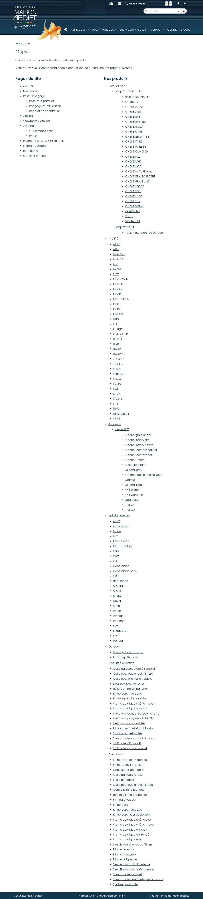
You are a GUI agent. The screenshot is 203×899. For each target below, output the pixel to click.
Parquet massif (124, 227)
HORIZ (117, 348)
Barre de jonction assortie (130, 759)
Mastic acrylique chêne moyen (134, 703)
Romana (119, 620)
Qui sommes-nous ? (42, 131)
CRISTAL (118, 314)
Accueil (20, 43)
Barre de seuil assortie (127, 764)
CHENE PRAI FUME (137, 181)
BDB (115, 264)
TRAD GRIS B (121, 413)
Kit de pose (120, 804)
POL (115, 388)
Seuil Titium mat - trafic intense (133, 869)
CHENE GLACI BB (136, 151)
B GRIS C (119, 254)
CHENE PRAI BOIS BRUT (140, 176)
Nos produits (31, 91)
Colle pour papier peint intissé (133, 673)
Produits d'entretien (121, 663)
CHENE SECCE (134, 186)
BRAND (117, 269)
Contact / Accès (178, 29)
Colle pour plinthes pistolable (132, 678)
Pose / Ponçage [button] (104, 29)
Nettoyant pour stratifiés (129, 723)
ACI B (116, 244)
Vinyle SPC (122, 429)
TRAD (116, 408)
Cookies (154, 896)
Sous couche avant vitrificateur (134, 738)
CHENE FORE (133, 141)
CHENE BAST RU (135, 121)
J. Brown (118, 358)
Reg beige (132, 499)
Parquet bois (116, 86)
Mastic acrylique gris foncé (131, 834)
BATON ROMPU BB (137, 96)
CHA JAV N (120, 279)
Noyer (117, 600)
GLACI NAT (132, 211)
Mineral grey (133, 469)
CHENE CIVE (133, 131)
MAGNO (119, 586)
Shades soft (120, 630)
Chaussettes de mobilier (129, 769)
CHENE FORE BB (135, 146)
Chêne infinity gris (137, 440)
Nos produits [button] (79, 29)
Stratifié (113, 238)
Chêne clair (121, 541)
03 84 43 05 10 (135, 3)
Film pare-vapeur (124, 799)
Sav (115, 625)
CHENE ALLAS (134, 106)
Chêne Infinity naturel (139, 445)
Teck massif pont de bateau (144, 232)
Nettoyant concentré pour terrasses (137, 713)
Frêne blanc (121, 566)
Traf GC (130, 504)
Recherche (30, 150)
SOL (115, 635)
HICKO (117, 339)
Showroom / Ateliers (36, 121)
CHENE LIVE (133, 161)
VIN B (116, 418)
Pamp (129, 216)
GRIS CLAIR (120, 333)
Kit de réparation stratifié (129, 698)
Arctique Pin (121, 526)
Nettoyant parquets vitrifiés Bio (133, 718)
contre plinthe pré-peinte (130, 794)
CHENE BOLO (134, 126)
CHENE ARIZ (133, 111)
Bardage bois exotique (128, 652)
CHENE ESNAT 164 (137, 136)
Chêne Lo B (121, 299)
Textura (118, 640)
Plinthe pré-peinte (125, 859)
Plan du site (165, 896)
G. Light (118, 329)
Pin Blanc (119, 615)
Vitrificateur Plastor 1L (127, 743)
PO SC (117, 383)
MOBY (117, 596)
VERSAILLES (132, 221)
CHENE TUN (132, 201)
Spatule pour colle (125, 884)
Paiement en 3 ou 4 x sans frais (43, 140)
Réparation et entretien (45, 111)
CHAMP (118, 289)
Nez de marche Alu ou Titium (132, 844)
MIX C (117, 378)
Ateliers (28, 115)
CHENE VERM (134, 206)
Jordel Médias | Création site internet (107, 896)
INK (115, 576)
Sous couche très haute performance (138, 879)
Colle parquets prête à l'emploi (134, 668)
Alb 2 (116, 521)
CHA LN (118, 284)
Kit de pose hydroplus (127, 693)
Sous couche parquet (127, 874)
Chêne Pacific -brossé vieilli (143, 474)
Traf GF (130, 509)
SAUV (116, 393)
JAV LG (118, 363)
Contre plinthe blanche (129, 789)
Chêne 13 (132, 101)
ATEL (116, 249)
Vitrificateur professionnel (130, 748)
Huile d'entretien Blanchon (131, 688)
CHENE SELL (133, 191)
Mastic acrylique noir (127, 839)
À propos (29, 125)
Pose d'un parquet (41, 101)
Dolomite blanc (135, 464)
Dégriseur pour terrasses (128, 683)
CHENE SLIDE (133, 196)
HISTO (117, 343)
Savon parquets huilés (127, 733)
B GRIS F (118, 259)
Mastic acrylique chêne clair (132, 819)
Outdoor (114, 646)
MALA (117, 368)
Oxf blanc (132, 489)
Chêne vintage (123, 546)
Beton (117, 531)
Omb (116, 605)
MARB (117, 590)
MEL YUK (118, 373)
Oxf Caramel (134, 494)
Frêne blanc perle (125, 571)
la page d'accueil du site (71, 67)
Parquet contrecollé (128, 91)
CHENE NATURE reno (139, 171)
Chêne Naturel (135, 459)
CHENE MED (133, 166)
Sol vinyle (114, 424)
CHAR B (118, 294)
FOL (115, 324)
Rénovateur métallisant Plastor (133, 728)
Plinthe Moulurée (124, 854)
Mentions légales (34, 155)
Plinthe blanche (123, 849)
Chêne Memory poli (138, 455)
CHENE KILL (132, 156)
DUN (116, 319)
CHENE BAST (133, 116)
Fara (116, 551)
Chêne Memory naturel (141, 449)
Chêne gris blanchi (138, 435)
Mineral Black (134, 484)
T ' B (115, 403)
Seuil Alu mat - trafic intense (131, 864)
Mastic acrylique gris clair (130, 708)
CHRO (117, 309)
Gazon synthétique (126, 657)
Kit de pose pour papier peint (132, 814)
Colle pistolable (123, 779)
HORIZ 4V (119, 353)
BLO (115, 536)
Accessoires (116, 754)
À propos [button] (157, 29)
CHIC (116, 304)
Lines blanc (120, 580)
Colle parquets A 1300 (128, 774)
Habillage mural (119, 515)
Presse (33, 135)
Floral (116, 556)
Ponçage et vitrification (45, 106)
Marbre (130, 479)
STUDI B (117, 398)
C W (116, 274)
